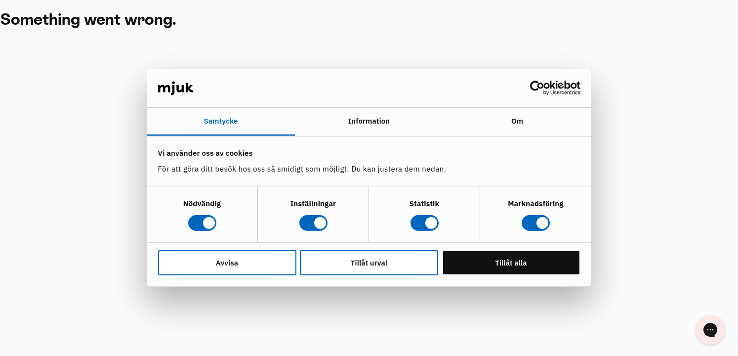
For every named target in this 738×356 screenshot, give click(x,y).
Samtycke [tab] (221, 121)
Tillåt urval (369, 262)
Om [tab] (517, 121)
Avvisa (227, 262)
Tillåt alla (511, 262)
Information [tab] (369, 121)
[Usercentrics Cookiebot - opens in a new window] (537, 88)
